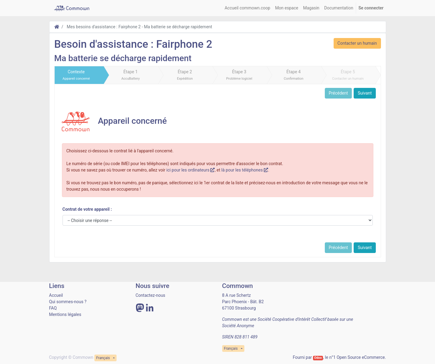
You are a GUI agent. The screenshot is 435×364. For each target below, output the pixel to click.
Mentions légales (65, 314)
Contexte (76, 75)
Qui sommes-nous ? (68, 301)
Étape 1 (130, 75)
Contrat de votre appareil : (87, 209)
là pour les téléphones (244, 170)
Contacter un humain (357, 43)
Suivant (365, 93)
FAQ (53, 308)
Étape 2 (185, 75)
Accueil (56, 295)
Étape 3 (239, 75)
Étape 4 (294, 75)
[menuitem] (247, 8)
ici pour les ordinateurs (190, 170)
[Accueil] (56, 26)
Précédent (338, 93)
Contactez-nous (150, 295)
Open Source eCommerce (361, 357)
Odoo (318, 358)
